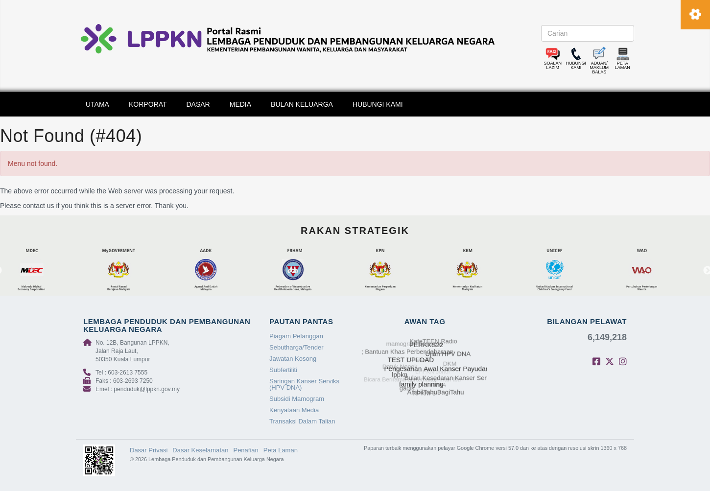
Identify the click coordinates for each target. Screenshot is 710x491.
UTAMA (97, 104)
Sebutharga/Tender (296, 347)
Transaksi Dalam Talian (302, 421)
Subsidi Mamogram (296, 398)
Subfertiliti (283, 370)
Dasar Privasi (148, 450)
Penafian (245, 450)
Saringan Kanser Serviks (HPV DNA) (304, 384)
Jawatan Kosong (292, 358)
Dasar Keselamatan (200, 450)
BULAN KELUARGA (302, 104)
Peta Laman (280, 450)
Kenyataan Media (294, 410)
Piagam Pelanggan (296, 336)
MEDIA (240, 104)
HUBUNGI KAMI (378, 104)
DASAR (198, 104)
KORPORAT (148, 104)
